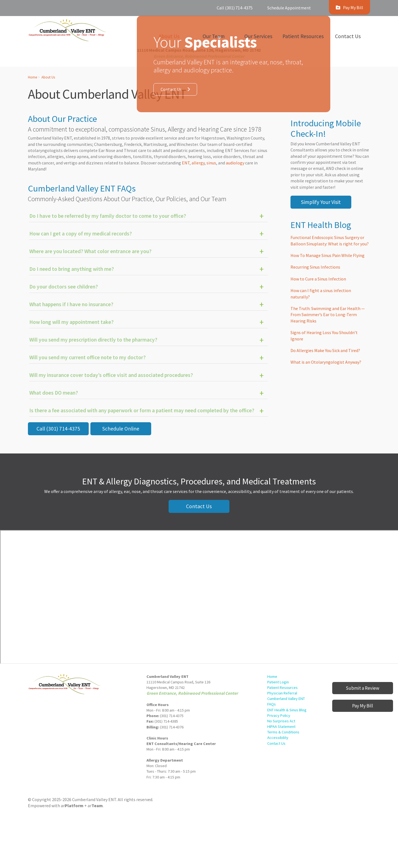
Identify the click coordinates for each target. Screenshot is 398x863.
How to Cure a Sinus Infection (318, 279)
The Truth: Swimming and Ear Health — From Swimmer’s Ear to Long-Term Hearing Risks (327, 315)
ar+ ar (82, 805)
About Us (48, 77)
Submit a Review (362, 688)
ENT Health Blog (320, 224)
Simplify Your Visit (321, 202)
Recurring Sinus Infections (315, 267)
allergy (198, 163)
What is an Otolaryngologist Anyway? (325, 362)
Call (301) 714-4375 (235, 8)
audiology (235, 163)
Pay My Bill (362, 706)
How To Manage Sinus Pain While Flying (327, 255)
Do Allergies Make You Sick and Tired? (325, 350)
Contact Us (171, 89)
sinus (211, 163)
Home (32, 77)
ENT (186, 163)
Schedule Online (120, 428)
